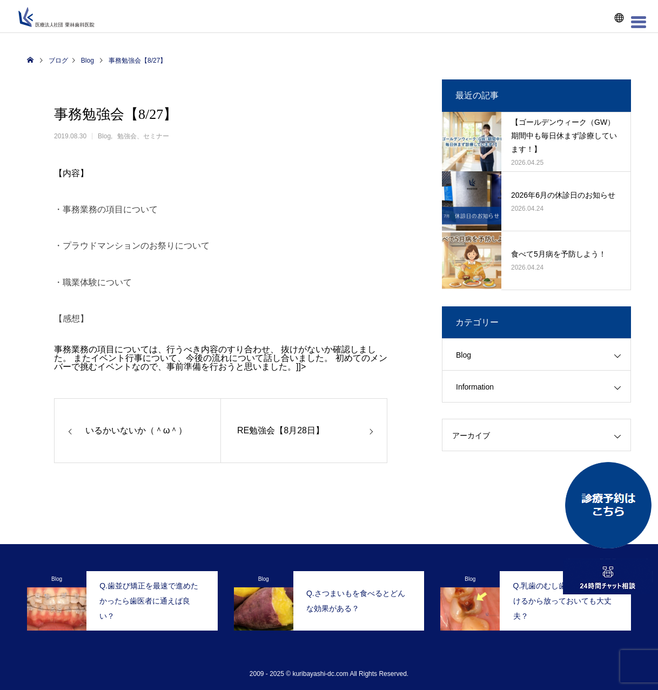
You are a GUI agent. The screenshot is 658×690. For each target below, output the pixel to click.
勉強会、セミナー (143, 136)
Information (475, 387)
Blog (104, 136)
